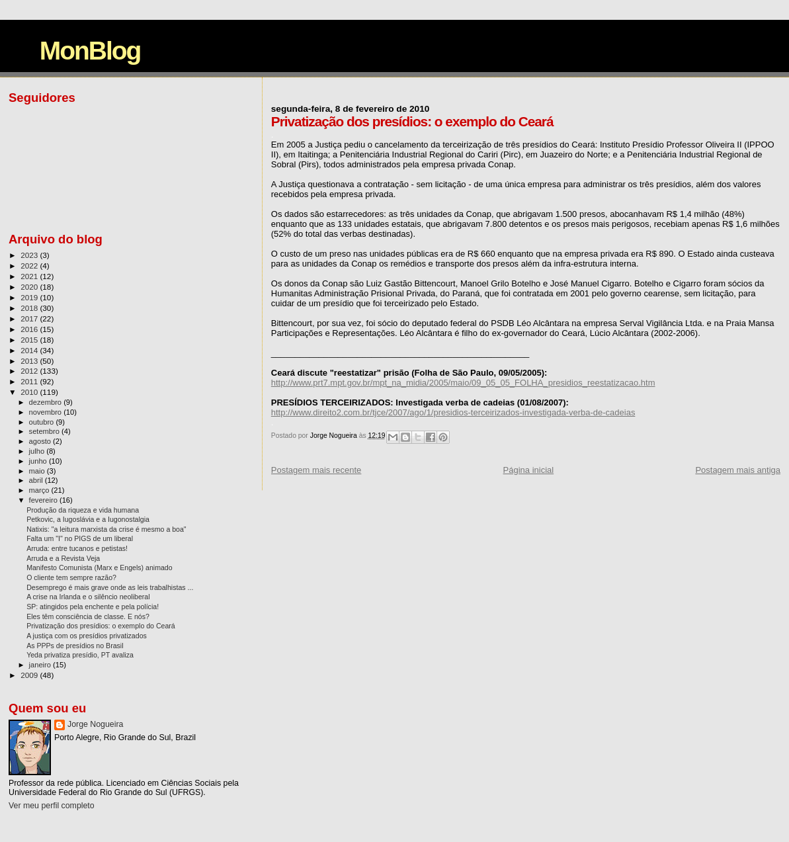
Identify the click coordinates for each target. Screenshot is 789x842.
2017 (30, 318)
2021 (30, 276)
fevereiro (44, 500)
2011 (30, 381)
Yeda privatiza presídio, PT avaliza (80, 655)
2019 (30, 297)
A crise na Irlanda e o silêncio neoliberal (87, 597)
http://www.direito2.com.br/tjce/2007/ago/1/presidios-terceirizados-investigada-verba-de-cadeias (453, 412)
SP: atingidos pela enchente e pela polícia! (92, 606)
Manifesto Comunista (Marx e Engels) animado (99, 567)
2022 (30, 265)
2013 (30, 361)
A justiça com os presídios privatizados (86, 636)
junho (39, 461)
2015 (30, 339)
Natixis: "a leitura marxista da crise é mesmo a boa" (106, 529)
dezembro (46, 402)
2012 (30, 370)
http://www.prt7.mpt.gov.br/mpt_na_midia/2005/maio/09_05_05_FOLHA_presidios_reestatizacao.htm (463, 383)
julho (38, 451)
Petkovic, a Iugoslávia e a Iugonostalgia (87, 519)
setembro (45, 431)
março (40, 490)
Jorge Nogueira (95, 724)
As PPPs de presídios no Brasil (74, 646)
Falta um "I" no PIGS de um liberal (79, 538)
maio (38, 471)
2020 (30, 286)
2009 (30, 675)
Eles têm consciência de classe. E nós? (87, 616)
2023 (30, 255)
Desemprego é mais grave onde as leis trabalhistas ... (109, 587)
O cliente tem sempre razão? (71, 577)
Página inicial (528, 470)
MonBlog (90, 50)
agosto (41, 441)
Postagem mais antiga (737, 470)
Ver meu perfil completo (52, 805)
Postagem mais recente (316, 470)
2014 (30, 350)
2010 (30, 392)
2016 (30, 329)
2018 (30, 308)
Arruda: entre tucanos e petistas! (77, 548)
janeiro (41, 665)
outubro (42, 422)
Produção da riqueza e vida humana (82, 510)
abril (37, 480)
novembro (46, 412)
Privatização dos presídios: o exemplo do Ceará (100, 626)
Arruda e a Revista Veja (63, 558)
